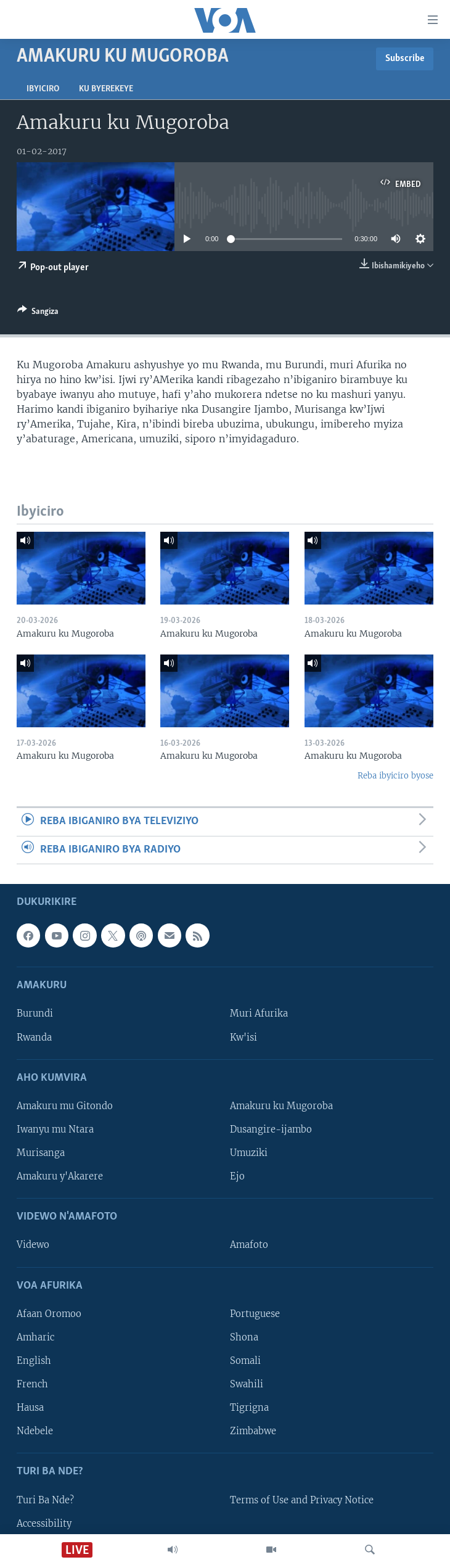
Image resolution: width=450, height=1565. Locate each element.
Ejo (237, 1176)
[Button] (38, 313)
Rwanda (34, 1037)
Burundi (35, 1013)
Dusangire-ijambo (271, 1129)
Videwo (33, 1244)
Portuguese (255, 1313)
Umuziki (249, 1152)
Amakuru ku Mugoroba (281, 1106)
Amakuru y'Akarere (60, 1176)
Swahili (246, 1384)
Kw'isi (243, 1037)
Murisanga (41, 1152)
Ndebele (35, 1431)
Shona (244, 1337)
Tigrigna (249, 1407)
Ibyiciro (43, 89)
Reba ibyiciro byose (395, 775)
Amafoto (249, 1244)
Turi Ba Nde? (45, 1499)
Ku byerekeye (106, 89)
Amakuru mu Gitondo (65, 1106)
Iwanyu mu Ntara (55, 1129)
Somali (245, 1360)
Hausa (30, 1407)
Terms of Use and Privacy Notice (302, 1499)
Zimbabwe (253, 1431)
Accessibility (44, 1523)
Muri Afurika (259, 1013)
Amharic (35, 1337)
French (32, 1384)
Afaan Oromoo (49, 1313)
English (34, 1360)
